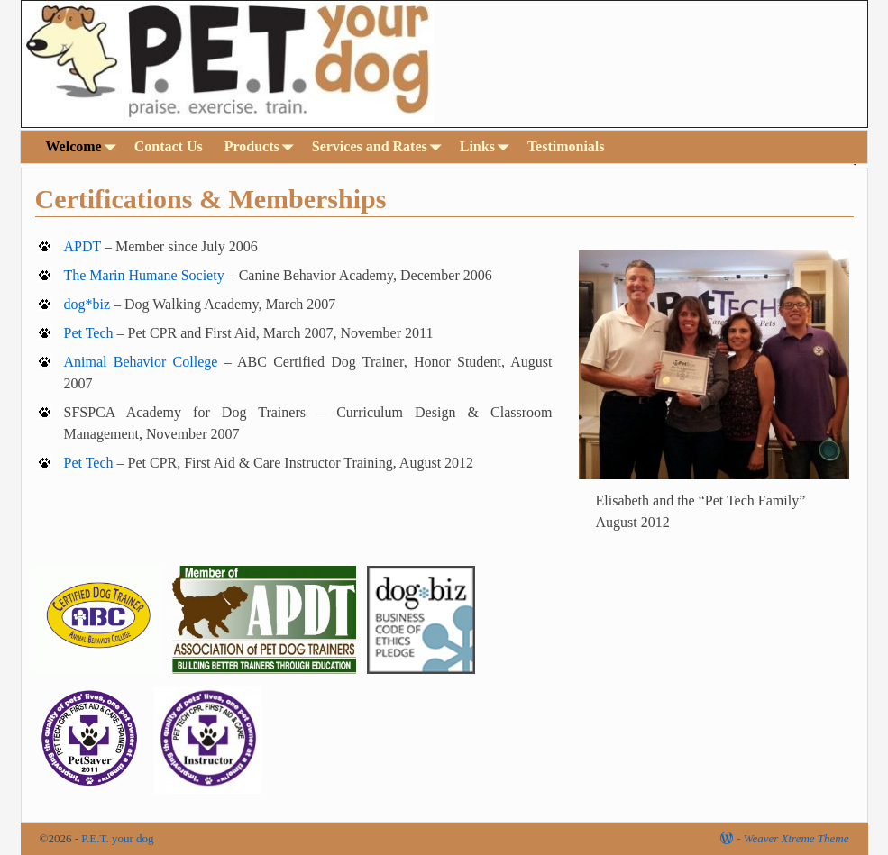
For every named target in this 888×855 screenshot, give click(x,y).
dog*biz (86, 304)
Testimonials (566, 146)
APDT (82, 246)
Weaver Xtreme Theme (796, 838)
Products (262, 146)
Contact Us (168, 146)
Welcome (85, 146)
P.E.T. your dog (117, 838)
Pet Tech (88, 333)
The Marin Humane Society (143, 275)
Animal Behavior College (140, 361)
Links (488, 146)
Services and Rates (380, 146)
